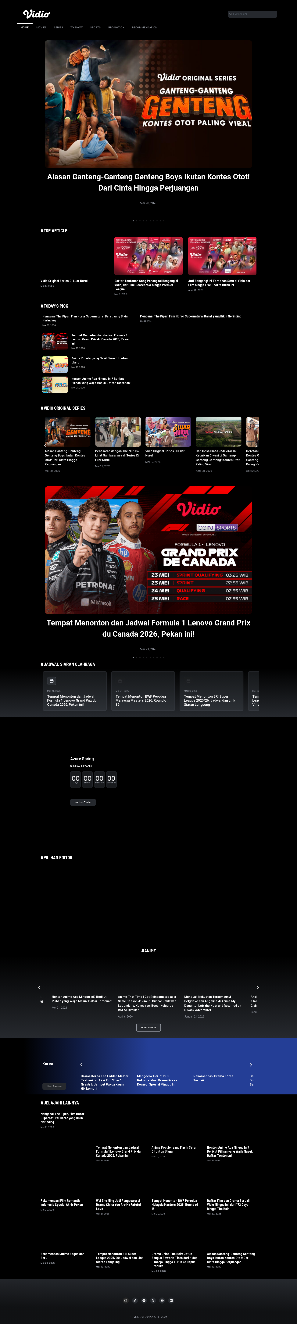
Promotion (116, 27)
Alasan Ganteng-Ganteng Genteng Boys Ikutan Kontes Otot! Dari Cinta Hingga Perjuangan (231, 1258)
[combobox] (252, 14)
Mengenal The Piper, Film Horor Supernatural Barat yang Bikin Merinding (85, 318)
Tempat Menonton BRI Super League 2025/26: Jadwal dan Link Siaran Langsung (209, 700)
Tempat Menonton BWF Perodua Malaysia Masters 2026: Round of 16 (142, 700)
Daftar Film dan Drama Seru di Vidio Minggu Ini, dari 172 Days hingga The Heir (228, 1204)
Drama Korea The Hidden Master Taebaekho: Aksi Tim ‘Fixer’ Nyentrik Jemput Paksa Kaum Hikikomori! (105, 1082)
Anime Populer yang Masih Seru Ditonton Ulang (99, 360)
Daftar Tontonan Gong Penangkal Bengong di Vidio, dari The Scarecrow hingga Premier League (146, 285)
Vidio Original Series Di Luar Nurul (64, 281)
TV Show (76, 27)
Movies (41, 27)
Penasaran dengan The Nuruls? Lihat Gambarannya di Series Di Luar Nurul (117, 455)
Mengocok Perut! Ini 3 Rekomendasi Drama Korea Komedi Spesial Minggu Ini (157, 1080)
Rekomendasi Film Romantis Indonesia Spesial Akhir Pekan (62, 1202)
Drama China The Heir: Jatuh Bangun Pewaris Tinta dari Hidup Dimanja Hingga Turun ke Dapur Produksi (174, 1260)
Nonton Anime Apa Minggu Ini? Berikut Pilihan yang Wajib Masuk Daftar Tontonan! (101, 380)
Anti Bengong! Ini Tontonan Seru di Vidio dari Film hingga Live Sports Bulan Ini (219, 283)
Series (58, 27)
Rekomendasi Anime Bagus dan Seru (62, 1256)
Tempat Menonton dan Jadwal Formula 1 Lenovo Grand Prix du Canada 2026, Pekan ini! (100, 339)
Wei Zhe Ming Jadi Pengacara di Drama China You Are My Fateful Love (118, 1204)
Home (25, 27)
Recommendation (144, 27)
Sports (95, 27)
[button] (133, 220)
